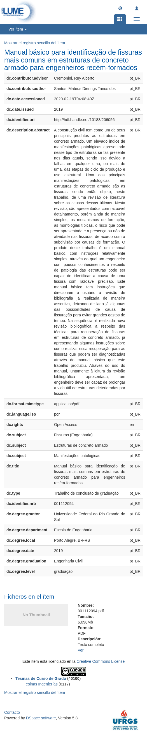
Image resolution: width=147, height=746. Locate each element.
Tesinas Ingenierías (41, 684)
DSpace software (41, 718)
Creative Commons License (100, 661)
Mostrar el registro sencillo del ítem (34, 43)
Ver (81, 650)
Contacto (12, 712)
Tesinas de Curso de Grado (40, 678)
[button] (120, 8)
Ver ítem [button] (17, 29)
